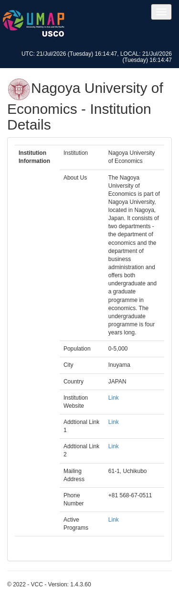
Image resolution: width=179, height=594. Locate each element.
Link (113, 397)
